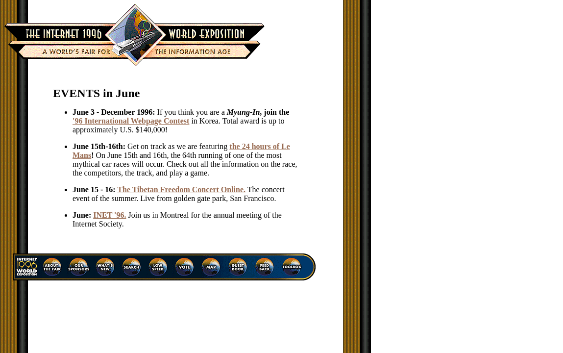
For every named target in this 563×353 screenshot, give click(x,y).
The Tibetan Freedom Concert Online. (181, 189)
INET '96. (109, 215)
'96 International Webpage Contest (131, 121)
